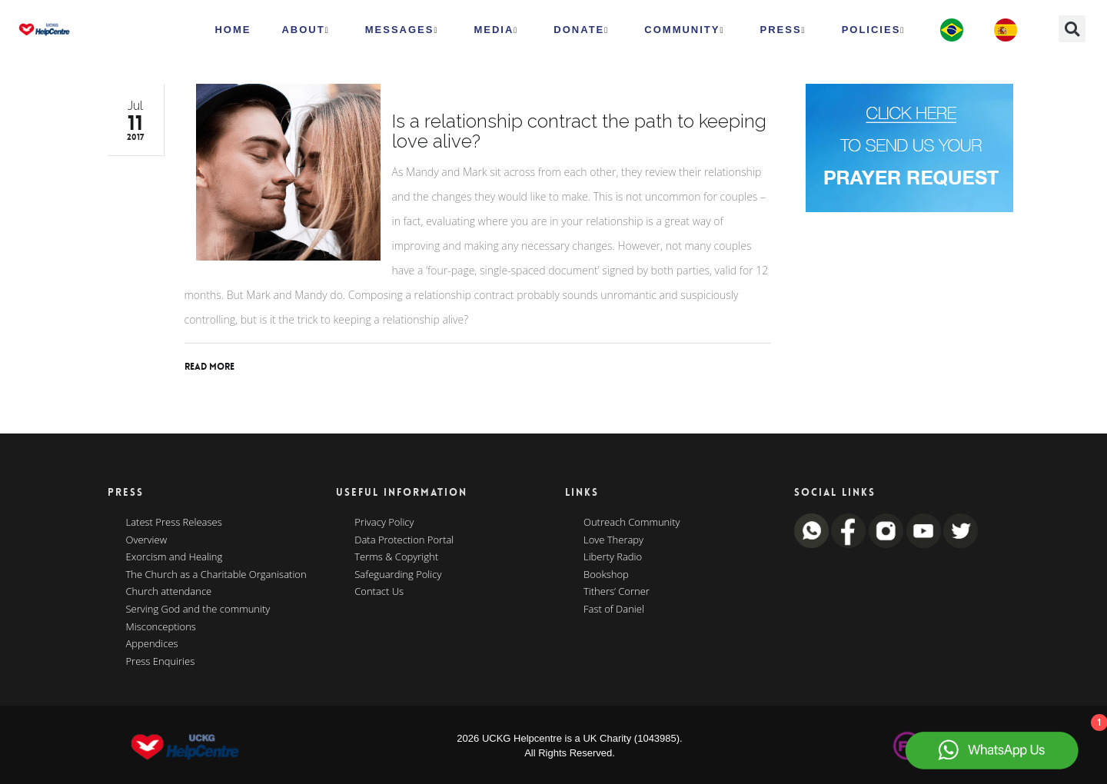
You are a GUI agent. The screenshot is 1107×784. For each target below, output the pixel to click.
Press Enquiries (160, 662)
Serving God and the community (198, 609)
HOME (232, 29)
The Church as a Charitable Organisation (216, 575)
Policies (874, 30)
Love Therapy (613, 540)
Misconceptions (161, 627)
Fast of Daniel (613, 609)
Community (684, 30)
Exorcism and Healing (174, 557)
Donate (581, 30)
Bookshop (606, 575)
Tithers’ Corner (616, 592)
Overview (147, 540)
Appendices (152, 644)
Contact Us (379, 592)
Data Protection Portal (404, 540)
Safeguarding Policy (397, 575)
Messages (402, 30)
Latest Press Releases (174, 523)
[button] (1072, 28)
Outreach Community (631, 523)
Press (783, 30)
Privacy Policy (384, 523)
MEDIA (496, 30)
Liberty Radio (612, 557)
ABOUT (305, 30)
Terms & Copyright (396, 557)
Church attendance (169, 592)
